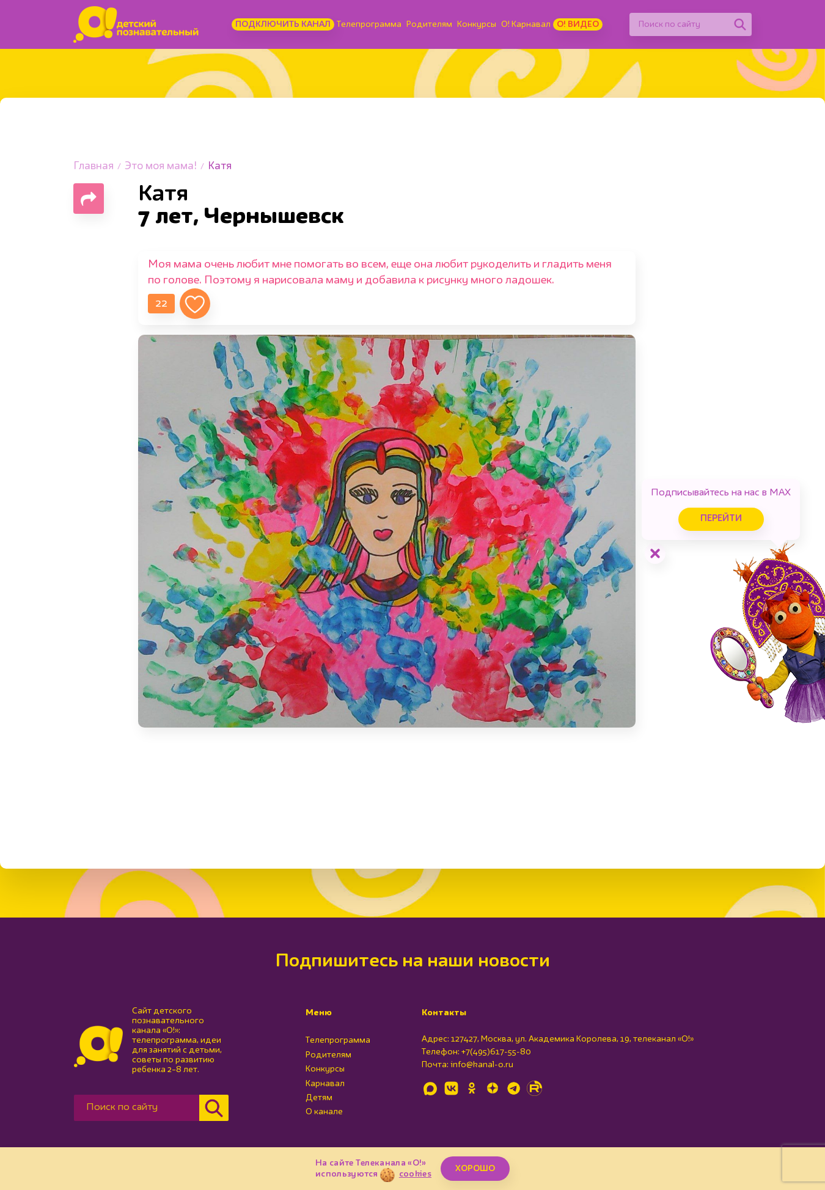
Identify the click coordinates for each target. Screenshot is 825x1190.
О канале (324, 1111)
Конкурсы (476, 24)
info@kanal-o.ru (481, 1064)
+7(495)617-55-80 (496, 1052)
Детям (319, 1097)
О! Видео (578, 24)
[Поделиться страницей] (88, 198)
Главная (93, 166)
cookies (415, 1174)
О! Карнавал (526, 24)
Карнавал (325, 1083)
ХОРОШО (475, 1168)
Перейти (721, 519)
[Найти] (740, 24)
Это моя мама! (161, 166)
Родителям (429, 24)
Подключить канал (283, 24)
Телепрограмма (369, 24)
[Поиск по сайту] (678, 24)
